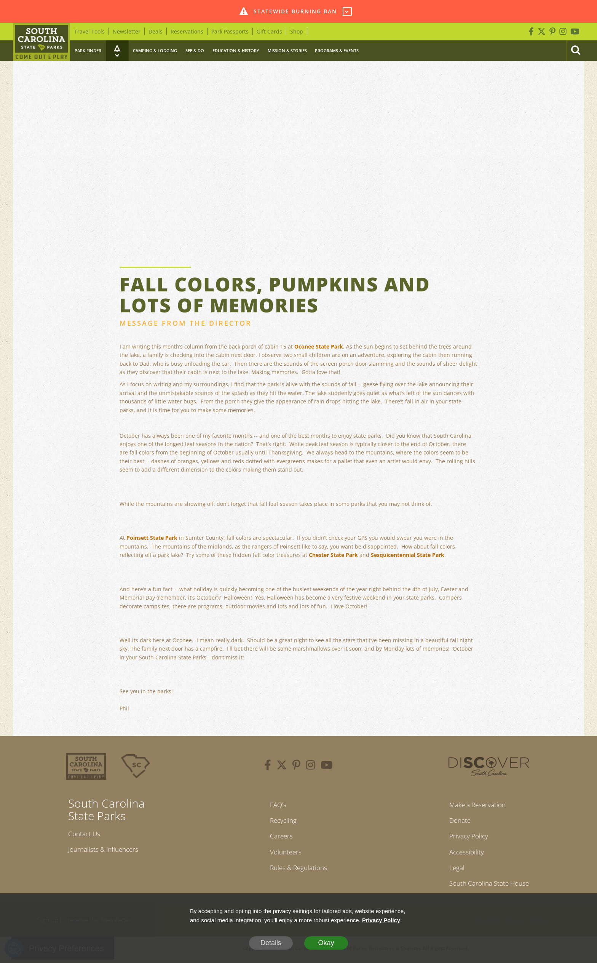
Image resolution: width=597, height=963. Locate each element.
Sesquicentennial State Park (407, 554)
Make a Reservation (476, 804)
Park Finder (88, 50)
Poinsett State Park (151, 537)
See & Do (194, 50)
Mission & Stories (287, 50)
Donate (457, 820)
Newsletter (126, 31)
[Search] (575, 50)
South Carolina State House (489, 886)
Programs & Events (337, 50)
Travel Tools (89, 31)
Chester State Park (333, 554)
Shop (296, 31)
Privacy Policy (466, 837)
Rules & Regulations (298, 870)
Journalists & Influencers (106, 849)
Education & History (235, 50)
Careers (280, 837)
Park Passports (230, 31)
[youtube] (326, 766)
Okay (326, 943)
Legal (454, 870)
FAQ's (276, 804)
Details (270, 943)
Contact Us (85, 833)
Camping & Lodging (155, 50)
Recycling (282, 820)
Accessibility (464, 853)
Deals (155, 31)
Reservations (187, 31)
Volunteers (284, 853)
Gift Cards (269, 31)
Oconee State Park (318, 346)
